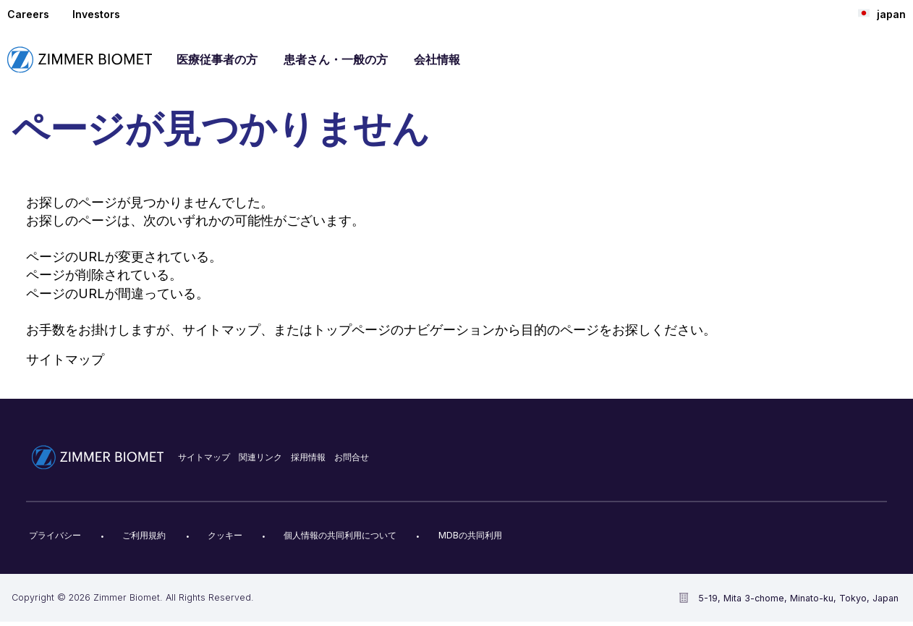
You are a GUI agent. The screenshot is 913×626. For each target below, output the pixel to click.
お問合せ (351, 457)
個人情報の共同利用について (340, 535)
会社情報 (437, 59)
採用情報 (308, 457)
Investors (96, 14)
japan (882, 13)
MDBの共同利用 (470, 535)
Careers (28, 14)
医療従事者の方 (217, 59)
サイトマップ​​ (204, 457)
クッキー (225, 535)
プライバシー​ (55, 535)
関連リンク (260, 457)
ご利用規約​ (144, 535)
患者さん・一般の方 (336, 59)
